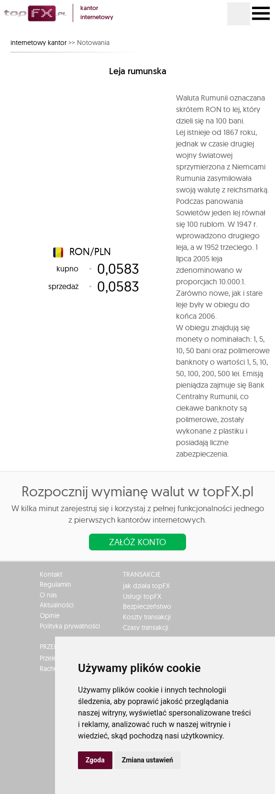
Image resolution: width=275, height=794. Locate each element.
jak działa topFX (146, 586)
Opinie (50, 615)
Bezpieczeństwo (147, 606)
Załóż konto (137, 542)
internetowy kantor (38, 42)
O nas (48, 595)
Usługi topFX (142, 596)
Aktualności (57, 605)
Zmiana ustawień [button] (147, 760)
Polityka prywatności (70, 626)
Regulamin (55, 584)
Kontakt (51, 574)
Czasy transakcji (145, 627)
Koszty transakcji (147, 617)
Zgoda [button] (95, 760)
